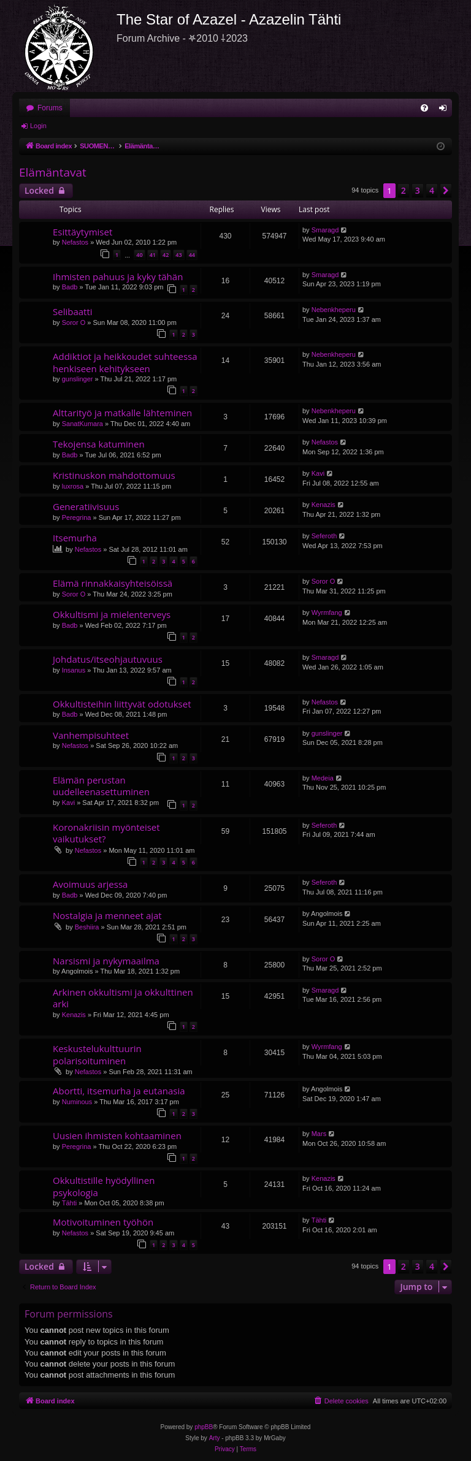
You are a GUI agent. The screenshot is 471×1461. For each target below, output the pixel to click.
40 (139, 255)
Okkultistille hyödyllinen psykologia (104, 1186)
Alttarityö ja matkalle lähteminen (122, 412)
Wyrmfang (327, 612)
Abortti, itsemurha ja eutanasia (119, 1091)
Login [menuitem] (445, 110)
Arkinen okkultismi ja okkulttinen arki (123, 998)
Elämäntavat (52, 172)
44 (192, 255)
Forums (50, 108)
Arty (214, 1438)
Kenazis (323, 504)
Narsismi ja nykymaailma (106, 961)
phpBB (203, 1427)
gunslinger (77, 379)
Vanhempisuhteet (91, 735)
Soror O (74, 322)
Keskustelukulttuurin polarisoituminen (97, 1054)
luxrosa (72, 486)
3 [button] (417, 190)
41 (153, 255)
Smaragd (325, 230)
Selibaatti (73, 311)
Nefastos (75, 242)
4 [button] (431, 190)
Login (38, 125)
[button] (446, 190)
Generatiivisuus (86, 506)
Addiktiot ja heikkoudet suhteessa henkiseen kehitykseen (125, 362)
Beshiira (87, 927)
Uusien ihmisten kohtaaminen (117, 1135)
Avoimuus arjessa (90, 884)
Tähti (69, 1203)
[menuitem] (424, 108)
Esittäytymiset (82, 232)
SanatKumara (82, 423)
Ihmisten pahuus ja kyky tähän (118, 276)
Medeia (323, 778)
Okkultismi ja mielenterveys (111, 614)
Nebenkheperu (334, 309)
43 (178, 255)
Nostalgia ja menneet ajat (107, 915)
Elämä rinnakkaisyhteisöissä (112, 583)
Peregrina (76, 517)
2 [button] (403, 190)
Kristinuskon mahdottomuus (114, 475)
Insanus (74, 670)
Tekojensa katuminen (99, 444)
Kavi (318, 473)
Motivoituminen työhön (103, 1222)
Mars (319, 1133)
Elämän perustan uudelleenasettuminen (101, 786)
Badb (70, 287)
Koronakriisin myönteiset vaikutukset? (106, 833)
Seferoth (324, 536)
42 (166, 255)
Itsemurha (75, 538)
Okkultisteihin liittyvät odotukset (122, 704)
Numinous (77, 1101)
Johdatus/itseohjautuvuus (108, 659)
